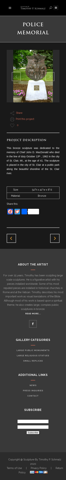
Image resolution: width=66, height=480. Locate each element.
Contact (33, 396)
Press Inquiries (33, 391)
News (33, 385)
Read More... (33, 314)
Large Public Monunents (33, 350)
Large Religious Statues (33, 356)
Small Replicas (33, 361)
